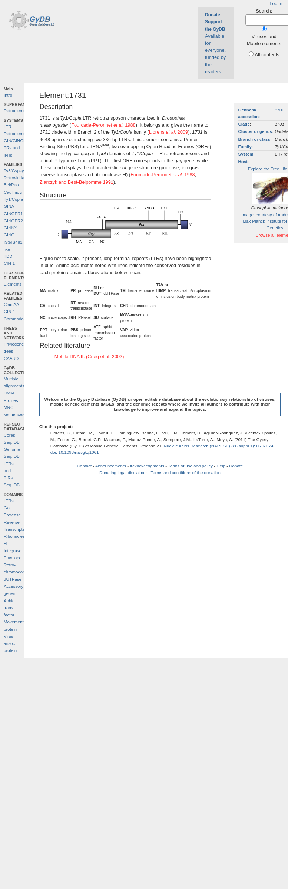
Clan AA (11, 304)
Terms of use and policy (190, 466)
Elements (12, 284)
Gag (8, 508)
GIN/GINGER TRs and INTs (16, 148)
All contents (267, 54)
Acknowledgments (147, 466)
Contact (84, 466)
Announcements (110, 466)
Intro (8, 95)
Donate (236, 466)
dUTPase (12, 579)
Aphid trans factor (9, 608)
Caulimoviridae (18, 192)
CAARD (11, 358)
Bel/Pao (11, 185)
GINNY (10, 228)
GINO (9, 235)
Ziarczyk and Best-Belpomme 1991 (76, 182)
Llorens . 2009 (168, 132)
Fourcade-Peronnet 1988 (103, 125)
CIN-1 (9, 263)
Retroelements (18, 111)
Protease (12, 515)
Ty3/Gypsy (14, 171)
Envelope (12, 558)
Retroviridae (15, 178)
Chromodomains (19, 319)
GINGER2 (13, 221)
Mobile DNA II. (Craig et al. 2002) (89, 356)
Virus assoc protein (10, 643)
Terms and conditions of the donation (186, 472)
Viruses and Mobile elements (264, 40)
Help (220, 466)
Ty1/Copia (13, 199)
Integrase (12, 551)
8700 (279, 110)
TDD (8, 256)
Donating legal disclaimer (123, 472)
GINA (9, 206)
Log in (275, 3)
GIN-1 (9, 311)
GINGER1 (13, 214)
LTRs (9, 501)
